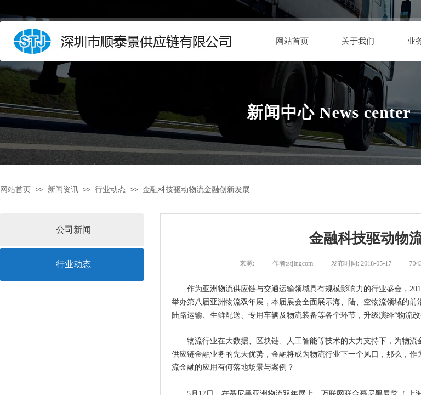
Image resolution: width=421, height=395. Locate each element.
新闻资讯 (63, 189)
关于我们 (358, 41)
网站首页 (292, 41)
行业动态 (110, 189)
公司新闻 (73, 229)
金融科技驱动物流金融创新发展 (196, 189)
